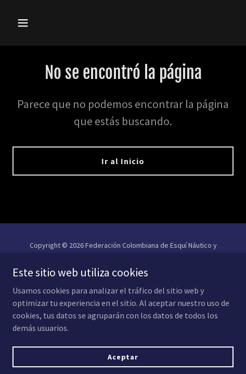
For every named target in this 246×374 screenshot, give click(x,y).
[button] (37, 22)
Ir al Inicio (123, 161)
